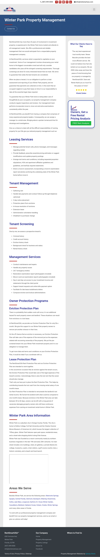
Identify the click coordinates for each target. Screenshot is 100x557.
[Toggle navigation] (94, 9)
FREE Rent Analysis (81, 123)
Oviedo (44, 505)
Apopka (12, 499)
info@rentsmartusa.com (83, 2)
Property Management (43, 539)
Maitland (21, 505)
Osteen (38, 505)
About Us (39, 546)
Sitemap (29, 554)
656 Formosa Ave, (11, 536)
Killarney (44, 499)
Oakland (28, 505)
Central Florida (20, 499)
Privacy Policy (20, 554)
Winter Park (9, 539)
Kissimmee (51, 499)
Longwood (25, 502)
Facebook (39, 549)
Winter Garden (48, 502)
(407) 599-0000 (46, 2)
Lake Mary (17, 502)
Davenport (36, 499)
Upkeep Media (90, 554)
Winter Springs (53, 505)
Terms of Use (9, 554)
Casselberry (13, 505)
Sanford (32, 502)
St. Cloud (39, 502)
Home (38, 536)
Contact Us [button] (11, 29)
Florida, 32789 (9, 543)
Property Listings (42, 543)
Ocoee (33, 505)
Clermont (29, 499)
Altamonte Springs (52, 496)
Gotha (11, 502)
